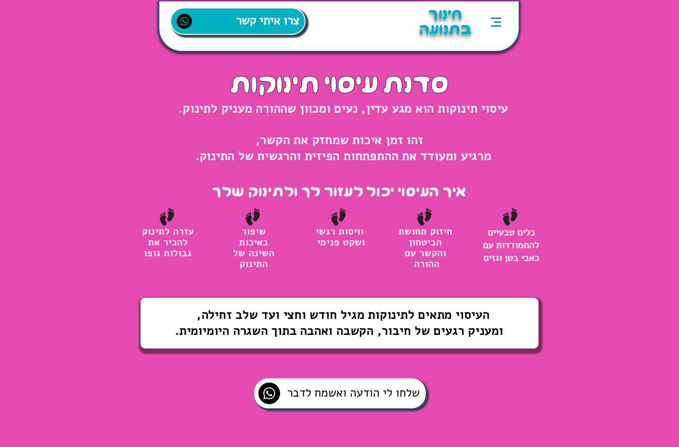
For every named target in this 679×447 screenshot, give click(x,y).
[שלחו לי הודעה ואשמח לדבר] (340, 393)
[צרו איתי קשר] (238, 21)
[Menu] (495, 22)
